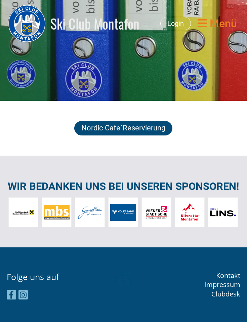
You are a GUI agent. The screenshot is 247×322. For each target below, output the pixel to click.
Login (175, 23)
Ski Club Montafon (94, 23)
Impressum (222, 284)
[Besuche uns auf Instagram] (23, 295)
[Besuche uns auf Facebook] (11, 295)
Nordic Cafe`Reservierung (123, 128)
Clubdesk (225, 293)
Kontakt (228, 275)
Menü (217, 23)
